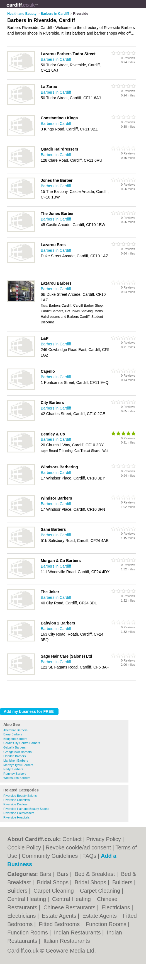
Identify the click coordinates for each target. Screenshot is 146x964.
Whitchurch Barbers (16, 777)
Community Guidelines (50, 856)
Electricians (117, 907)
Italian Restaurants (66, 941)
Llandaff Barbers (14, 756)
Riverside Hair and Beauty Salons (26, 808)
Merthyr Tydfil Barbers (18, 765)
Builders (123, 882)
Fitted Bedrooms (60, 924)
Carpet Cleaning (54, 891)
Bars (46, 874)
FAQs (89, 856)
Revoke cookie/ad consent (78, 847)
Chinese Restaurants (70, 907)
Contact (72, 839)
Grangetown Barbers (17, 752)
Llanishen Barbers (15, 760)
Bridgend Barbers (15, 738)
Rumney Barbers (14, 773)
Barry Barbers (12, 734)
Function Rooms (107, 924)
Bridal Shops (53, 882)
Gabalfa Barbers (14, 747)
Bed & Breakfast (95, 874)
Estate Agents (60, 916)
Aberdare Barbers (15, 730)
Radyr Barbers (13, 769)
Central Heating (27, 899)
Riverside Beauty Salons (20, 795)
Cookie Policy (24, 847)
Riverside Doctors (15, 804)
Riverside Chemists (16, 799)
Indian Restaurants (78, 932)
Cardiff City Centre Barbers (21, 743)
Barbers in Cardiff (56, 59)
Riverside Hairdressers (18, 813)
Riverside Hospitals (16, 817)
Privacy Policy (103, 839)
